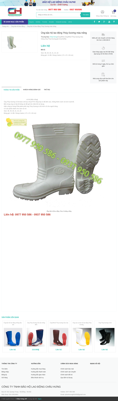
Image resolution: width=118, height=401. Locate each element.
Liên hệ (70, 22)
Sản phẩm (51, 22)
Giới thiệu (38, 22)
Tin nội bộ (44, 22)
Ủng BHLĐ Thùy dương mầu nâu (59, 323)
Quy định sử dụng (66, 377)
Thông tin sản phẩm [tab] (11, 90)
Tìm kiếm (5, 369)
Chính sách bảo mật (67, 369)
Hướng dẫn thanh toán (38, 372)
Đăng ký (106, 16)
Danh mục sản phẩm (15, 22)
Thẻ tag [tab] (47, 89)
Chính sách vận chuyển (68, 372)
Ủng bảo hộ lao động (18, 26)
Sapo (39, 399)
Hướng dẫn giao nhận (38, 374)
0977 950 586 (54, 9)
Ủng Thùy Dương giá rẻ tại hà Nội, (56, 39)
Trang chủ (31, 22)
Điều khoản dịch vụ (37, 377)
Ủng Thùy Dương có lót (105, 323)
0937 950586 (76, 9)
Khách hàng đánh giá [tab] (31, 89)
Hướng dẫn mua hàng (61, 22)
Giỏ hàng (4, 377)
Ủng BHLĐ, (61, 37)
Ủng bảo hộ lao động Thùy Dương (15, 99)
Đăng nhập (99, 16)
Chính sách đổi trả (66, 374)
